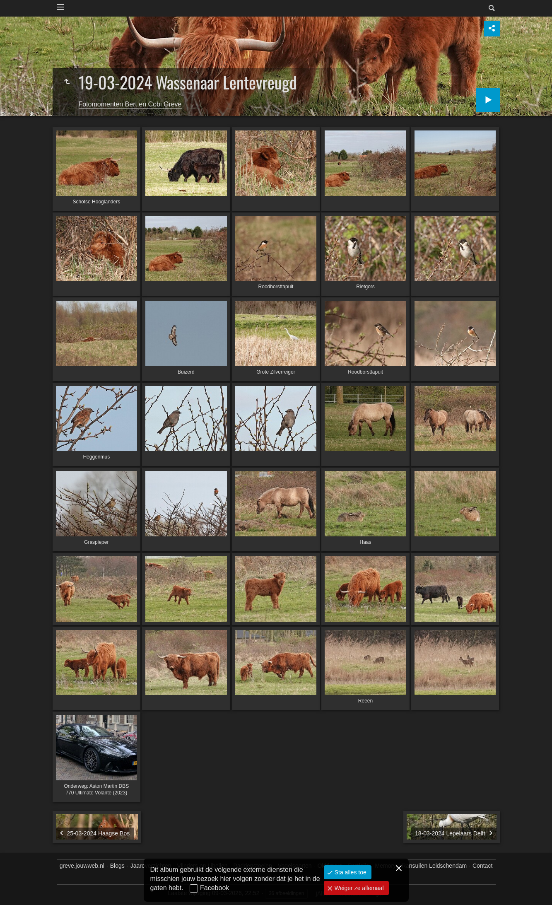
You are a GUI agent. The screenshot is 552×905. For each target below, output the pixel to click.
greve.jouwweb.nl (82, 865)
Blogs (117, 865)
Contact (482, 865)
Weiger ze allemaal (358, 888)
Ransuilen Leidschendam (434, 865)
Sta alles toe (349, 872)
